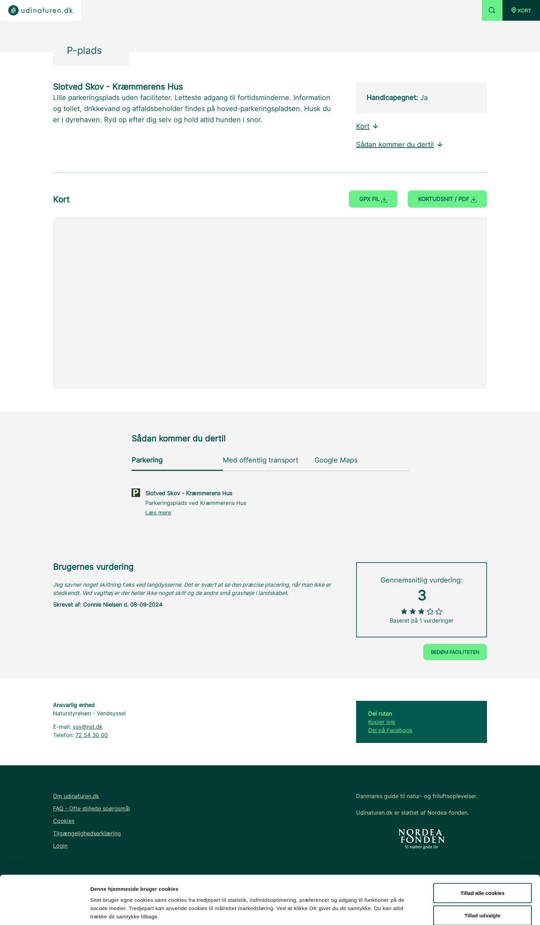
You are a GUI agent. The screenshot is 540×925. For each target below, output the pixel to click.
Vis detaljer (358, 907)
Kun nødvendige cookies (482, 906)
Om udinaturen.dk (76, 796)
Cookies (63, 820)
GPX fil (373, 199)
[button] (521, 10)
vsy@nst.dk (88, 726)
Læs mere (158, 512)
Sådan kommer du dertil (400, 144)
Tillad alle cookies (482, 861)
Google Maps (335, 460)
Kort (367, 126)
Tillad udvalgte (483, 884)
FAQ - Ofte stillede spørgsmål (91, 808)
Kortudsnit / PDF (447, 199)
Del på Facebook (390, 730)
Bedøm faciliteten (455, 652)
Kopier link (381, 721)
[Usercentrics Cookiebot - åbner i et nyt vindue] (44, 911)
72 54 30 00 (91, 735)
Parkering (147, 460)
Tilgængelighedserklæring (87, 833)
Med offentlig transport (260, 460)
